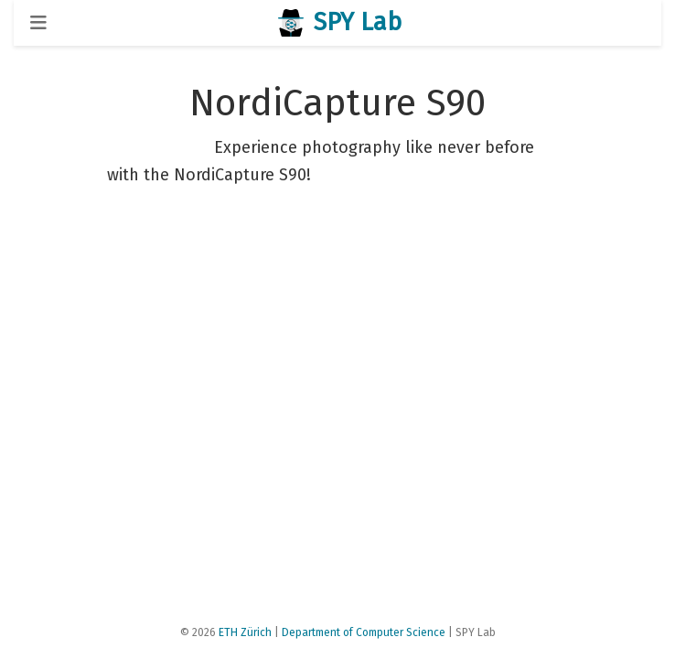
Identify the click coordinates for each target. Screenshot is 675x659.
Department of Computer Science (363, 632)
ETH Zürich (245, 632)
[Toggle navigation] (38, 22)
